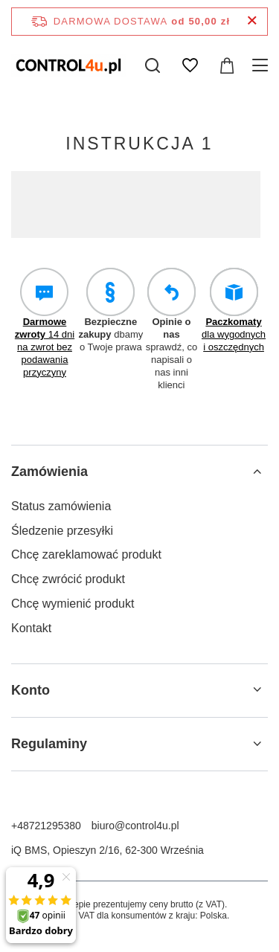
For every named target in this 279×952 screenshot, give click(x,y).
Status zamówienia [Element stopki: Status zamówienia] (61, 506)
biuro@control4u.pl (135, 826)
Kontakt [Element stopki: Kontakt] (31, 628)
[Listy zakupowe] (189, 65)
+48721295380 (46, 826)
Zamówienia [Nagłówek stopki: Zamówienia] (49, 471)
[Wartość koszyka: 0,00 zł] (227, 65)
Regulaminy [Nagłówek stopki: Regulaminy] (49, 743)
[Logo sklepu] (68, 65)
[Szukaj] (152, 65)
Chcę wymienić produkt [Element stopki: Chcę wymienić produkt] (72, 603)
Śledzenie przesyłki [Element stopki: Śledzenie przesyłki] (62, 530)
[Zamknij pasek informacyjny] (252, 21)
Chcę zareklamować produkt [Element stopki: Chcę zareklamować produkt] (86, 554)
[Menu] (262, 65)
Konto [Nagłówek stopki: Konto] (30, 690)
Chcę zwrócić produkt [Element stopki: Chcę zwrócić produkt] (68, 579)
